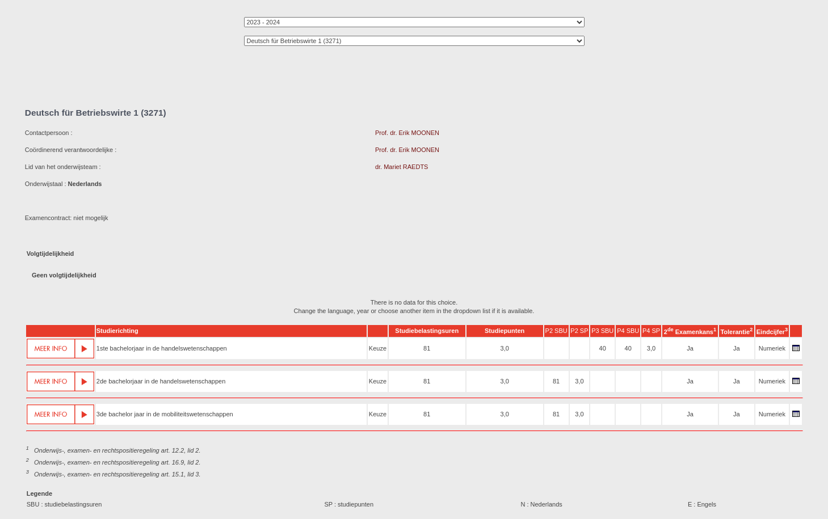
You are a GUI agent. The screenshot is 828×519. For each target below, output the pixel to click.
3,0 (505, 348)
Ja (690, 348)
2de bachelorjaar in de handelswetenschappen (161, 381)
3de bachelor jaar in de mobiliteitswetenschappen (164, 414)
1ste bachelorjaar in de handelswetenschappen (161, 348)
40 (602, 348)
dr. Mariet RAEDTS (401, 166)
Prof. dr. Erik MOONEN (407, 132)
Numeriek (772, 348)
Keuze (377, 348)
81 (426, 348)
